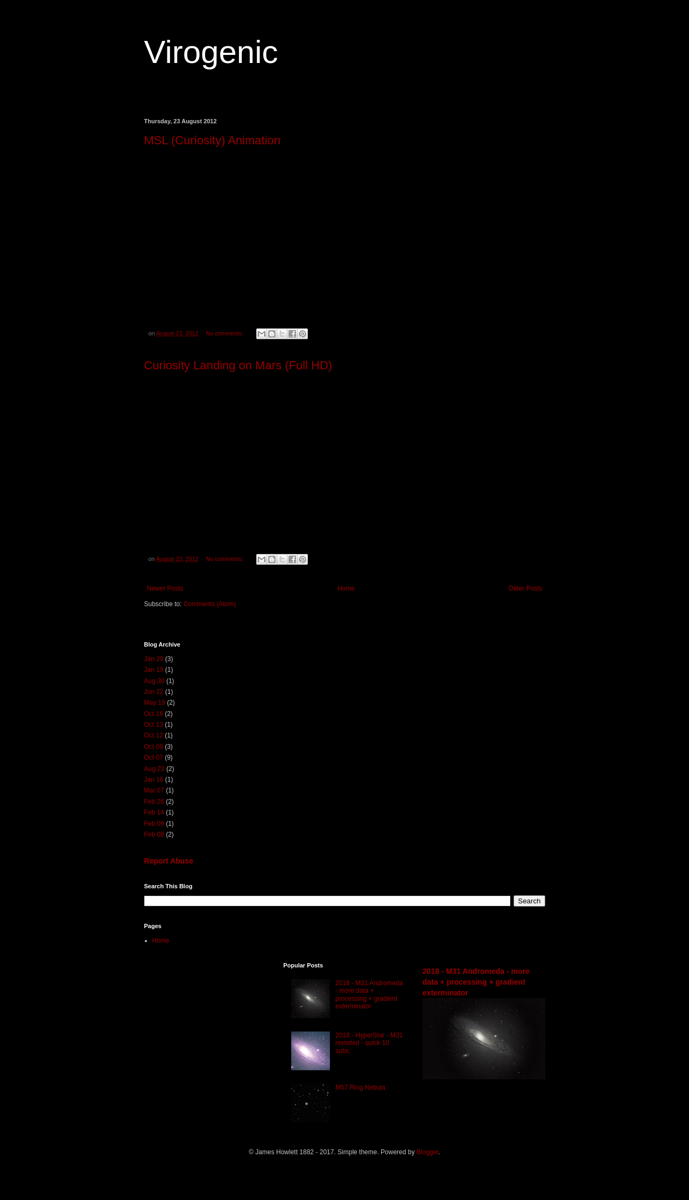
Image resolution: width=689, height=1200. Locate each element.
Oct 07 (153, 757)
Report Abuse (168, 861)
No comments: (225, 333)
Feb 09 (154, 823)
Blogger (428, 1152)
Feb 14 (154, 812)
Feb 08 (154, 834)
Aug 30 (154, 681)
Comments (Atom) (210, 604)
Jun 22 (154, 692)
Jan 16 (154, 779)
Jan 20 (154, 659)
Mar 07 (154, 790)
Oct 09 (153, 746)
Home (346, 588)
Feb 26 (154, 801)
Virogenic (211, 52)
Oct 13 (153, 724)
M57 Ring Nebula (360, 1087)
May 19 (154, 702)
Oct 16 (153, 714)
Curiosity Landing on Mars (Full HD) (238, 365)
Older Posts (526, 588)
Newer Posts (165, 588)
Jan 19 (154, 669)
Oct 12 (153, 735)
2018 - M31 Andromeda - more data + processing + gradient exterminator (369, 994)
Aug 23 (154, 769)
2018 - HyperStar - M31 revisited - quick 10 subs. (369, 1043)
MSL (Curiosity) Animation (212, 140)
